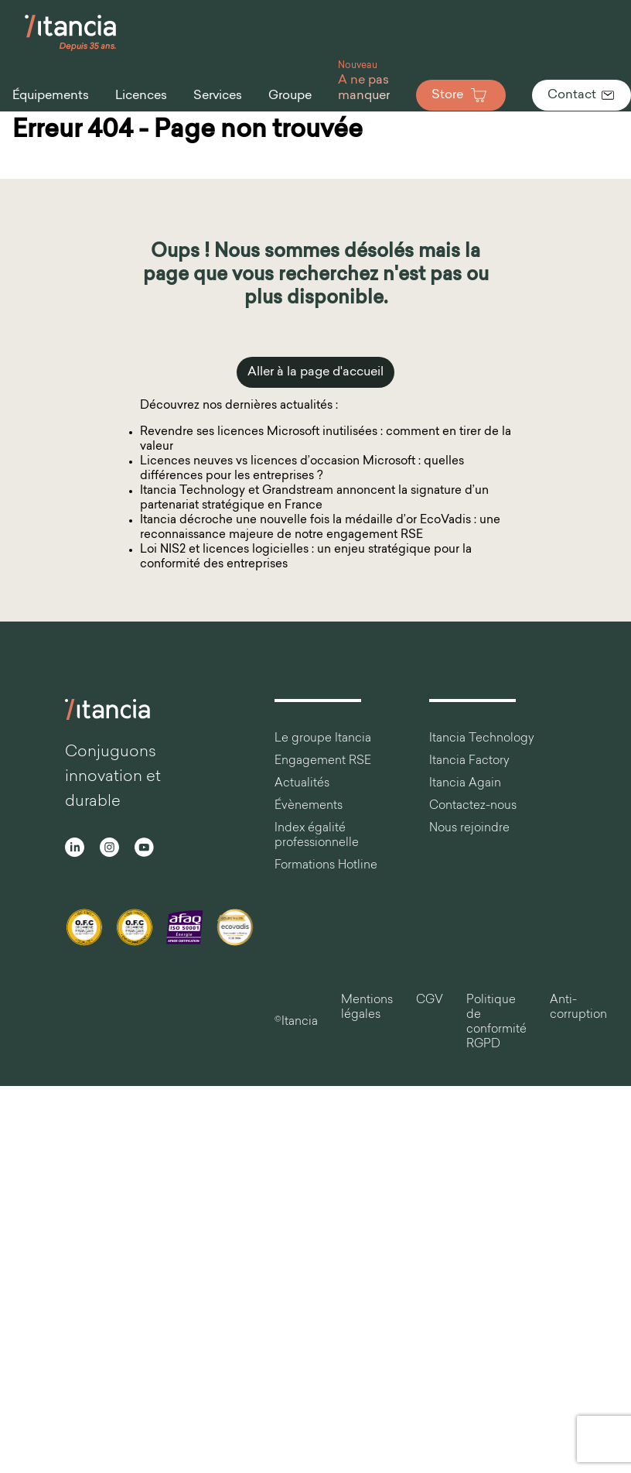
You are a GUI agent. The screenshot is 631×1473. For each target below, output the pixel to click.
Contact (581, 95)
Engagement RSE (323, 761)
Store (460, 95)
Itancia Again (465, 784)
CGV (429, 1000)
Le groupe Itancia (323, 739)
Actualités (302, 784)
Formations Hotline (326, 866)
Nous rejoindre (469, 828)
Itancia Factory (469, 761)
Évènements (309, 806)
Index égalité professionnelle (317, 836)
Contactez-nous (473, 806)
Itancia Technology (481, 739)
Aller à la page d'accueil (315, 372)
